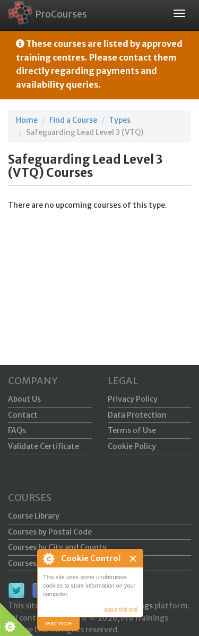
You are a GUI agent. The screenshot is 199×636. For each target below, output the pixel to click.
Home (27, 120)
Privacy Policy (133, 399)
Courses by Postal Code (50, 532)
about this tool (121, 610)
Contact (23, 415)
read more (58, 623)
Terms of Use (132, 430)
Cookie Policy (132, 446)
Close (133, 558)
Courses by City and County (57, 547)
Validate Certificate (43, 446)
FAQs (17, 430)
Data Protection (137, 415)
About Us (24, 399)
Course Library (33, 516)
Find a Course (73, 120)
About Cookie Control (48, 558)
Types (120, 120)
